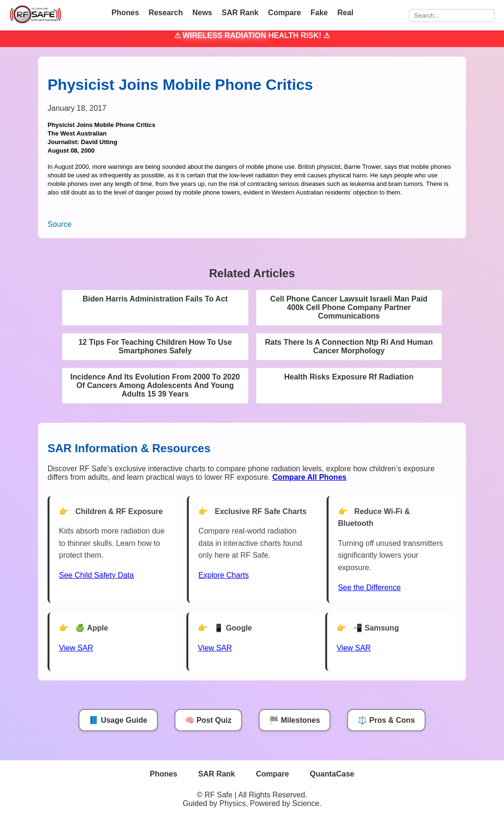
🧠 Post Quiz (208, 720)
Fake (319, 13)
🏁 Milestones (294, 720)
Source (60, 224)
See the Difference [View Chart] (369, 587)
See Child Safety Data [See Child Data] (96, 575)
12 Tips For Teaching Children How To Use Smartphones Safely (155, 346)
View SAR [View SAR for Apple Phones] (76, 648)
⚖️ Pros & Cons (386, 720)
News (202, 13)
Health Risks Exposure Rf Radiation (349, 377)
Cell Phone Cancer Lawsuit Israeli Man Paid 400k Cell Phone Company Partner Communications (348, 307)
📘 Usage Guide (118, 720)
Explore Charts (223, 575)
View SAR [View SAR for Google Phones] (215, 648)
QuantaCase (332, 774)
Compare (284, 13)
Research (165, 13)
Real (345, 13)
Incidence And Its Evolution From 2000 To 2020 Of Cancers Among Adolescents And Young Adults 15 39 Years (155, 385)
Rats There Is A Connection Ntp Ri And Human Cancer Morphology (349, 346)
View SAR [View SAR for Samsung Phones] (354, 648)
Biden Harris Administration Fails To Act (155, 299)
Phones (125, 13)
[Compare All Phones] (309, 477)
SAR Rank (240, 13)
